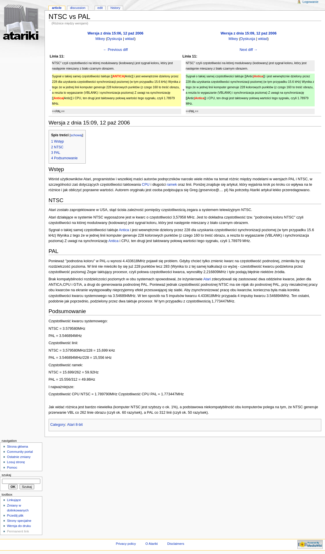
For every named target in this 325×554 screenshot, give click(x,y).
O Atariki (151, 543)
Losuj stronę (16, 462)
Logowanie (310, 1)
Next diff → (249, 50)
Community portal (20, 451)
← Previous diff (115, 50)
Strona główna (17, 446)
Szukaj (6, 475)
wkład (129, 39)
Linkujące (14, 500)
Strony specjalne (19, 520)
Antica (124, 230)
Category (57, 425)
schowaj (76, 135)
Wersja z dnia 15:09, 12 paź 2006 (248, 33)
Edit (100, 7)
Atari (207, 279)
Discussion (77, 7)
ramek (172, 185)
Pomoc (12, 467)
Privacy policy (126, 543)
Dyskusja (114, 39)
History (115, 7)
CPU (146, 185)
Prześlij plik (15, 515)
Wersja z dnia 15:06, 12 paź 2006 (115, 33)
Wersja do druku (19, 526)
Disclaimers (175, 543)
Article (57, 7)
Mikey (100, 39)
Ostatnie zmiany (18, 457)
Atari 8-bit (75, 425)
